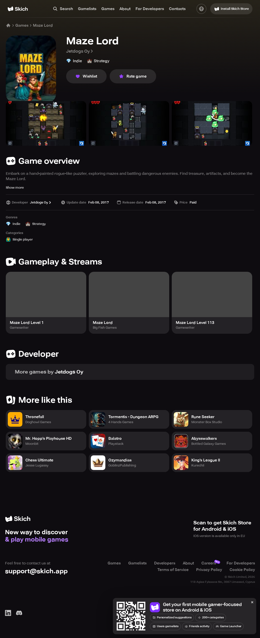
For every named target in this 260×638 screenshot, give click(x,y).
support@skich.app (36, 571)
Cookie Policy (242, 569)
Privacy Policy (209, 569)
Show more (15, 187)
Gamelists (87, 9)
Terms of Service (173, 569)
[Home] (18, 9)
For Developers (150, 9)
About (125, 9)
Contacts (177, 9)
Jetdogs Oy (80, 51)
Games (107, 9)
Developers (164, 563)
